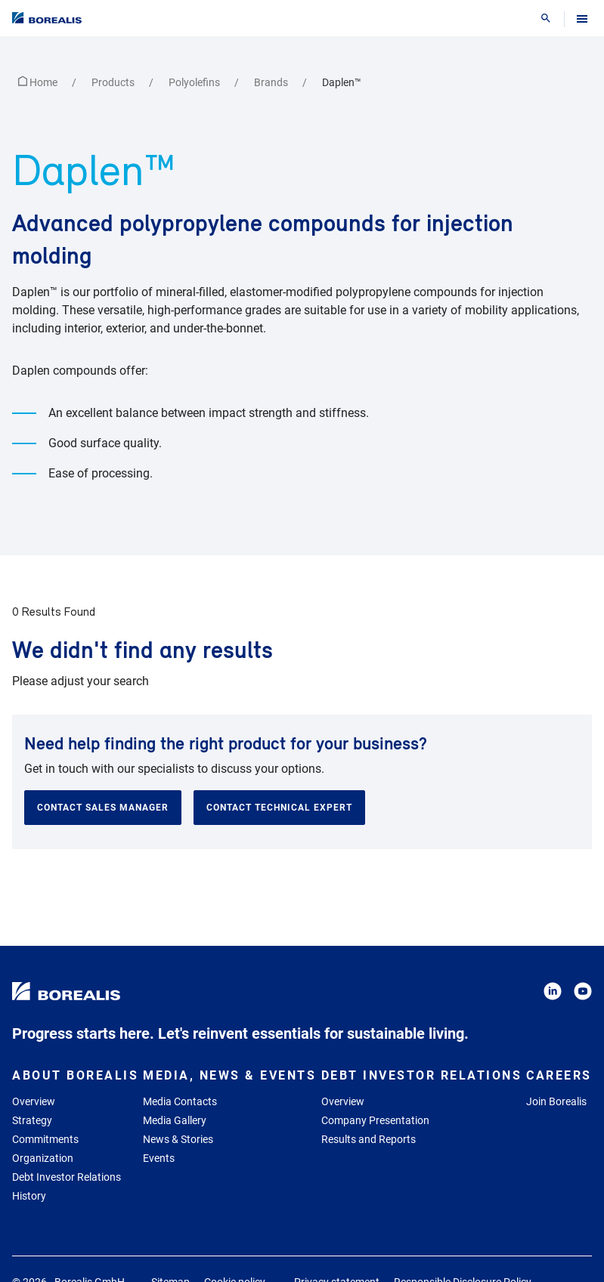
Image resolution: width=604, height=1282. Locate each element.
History (29, 1196)
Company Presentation (375, 1120)
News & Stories (178, 1139)
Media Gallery (174, 1120)
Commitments (45, 1139)
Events (159, 1158)
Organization (42, 1158)
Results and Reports (368, 1139)
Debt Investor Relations (66, 1177)
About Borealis (75, 1075)
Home (39, 82)
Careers (559, 1075)
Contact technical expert (279, 807)
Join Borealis (556, 1101)
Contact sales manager (103, 807)
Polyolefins (195, 82)
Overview (33, 1101)
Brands (272, 82)
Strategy (32, 1120)
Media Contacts (180, 1101)
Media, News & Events (229, 1075)
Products (114, 82)
